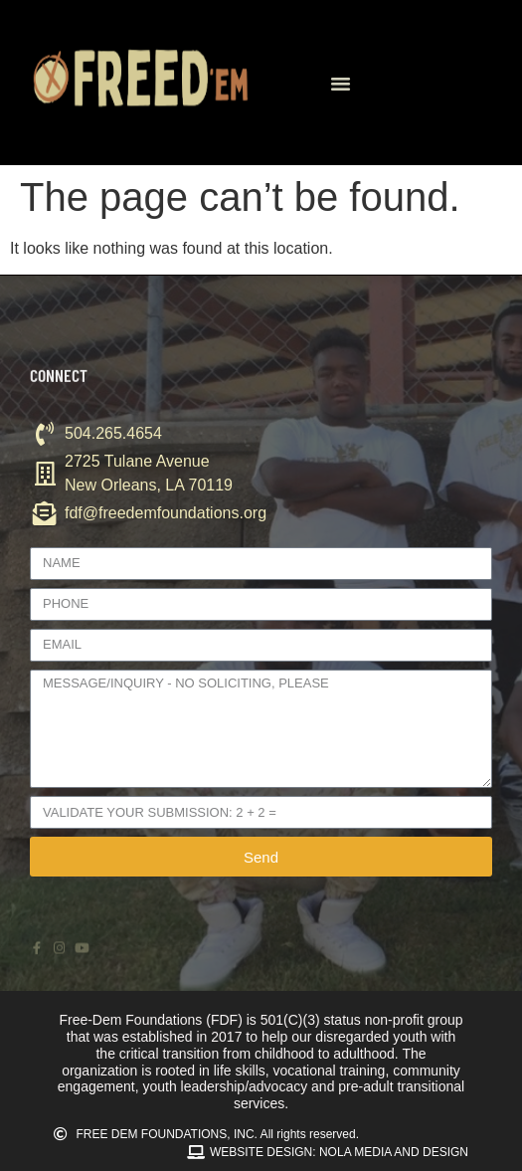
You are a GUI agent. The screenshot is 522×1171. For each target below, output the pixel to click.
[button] (341, 82)
